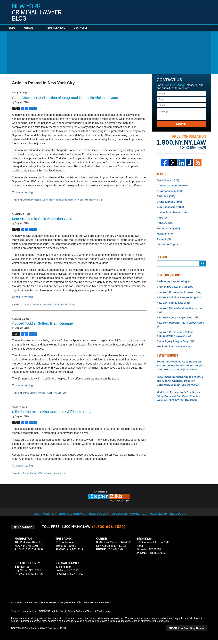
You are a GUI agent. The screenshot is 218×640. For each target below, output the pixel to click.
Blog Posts (181, 512)
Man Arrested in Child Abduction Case (42, 219)
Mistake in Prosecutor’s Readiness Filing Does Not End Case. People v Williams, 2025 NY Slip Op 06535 (180, 377)
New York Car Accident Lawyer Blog (177, 286)
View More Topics (167, 239)
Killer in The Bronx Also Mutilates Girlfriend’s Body (51, 412)
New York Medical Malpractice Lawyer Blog (181, 301)
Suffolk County (68, 304)
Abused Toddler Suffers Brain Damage (42, 323)
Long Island (68, 199)
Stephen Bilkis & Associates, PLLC (49, 628)
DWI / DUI (165, 195)
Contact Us (94, 28)
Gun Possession (169, 205)
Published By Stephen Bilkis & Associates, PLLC (185, 11)
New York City (96, 199)
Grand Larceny (168, 199)
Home (17, 28)
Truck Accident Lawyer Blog (173, 330)
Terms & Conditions (72, 512)
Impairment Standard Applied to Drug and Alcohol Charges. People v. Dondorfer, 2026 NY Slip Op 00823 (181, 363)
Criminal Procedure (31, 199)
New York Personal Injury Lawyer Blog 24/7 (181, 311)
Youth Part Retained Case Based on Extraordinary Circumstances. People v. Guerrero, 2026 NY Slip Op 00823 (179, 348)
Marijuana (165, 230)
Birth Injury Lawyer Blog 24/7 (173, 276)
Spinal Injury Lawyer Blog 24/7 (174, 325)
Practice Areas (65, 28)
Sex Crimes (167, 180)
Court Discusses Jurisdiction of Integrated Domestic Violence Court (65, 98)
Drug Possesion (169, 189)
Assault (163, 234)
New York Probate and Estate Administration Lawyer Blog (173, 318)
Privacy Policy (98, 512)
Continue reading (22, 192)
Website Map (160, 512)
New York (79, 199)
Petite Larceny (167, 224)
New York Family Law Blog (172, 296)
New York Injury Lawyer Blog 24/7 (176, 306)
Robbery (164, 220)
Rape (162, 214)
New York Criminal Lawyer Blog (36, 12)
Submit (181, 123)
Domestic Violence (52, 199)
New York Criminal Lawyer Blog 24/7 (177, 291)
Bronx (25, 393)
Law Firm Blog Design (190, 628)
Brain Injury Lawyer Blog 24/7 (173, 281)
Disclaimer (119, 512)
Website (38, 28)
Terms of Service (97, 611)
